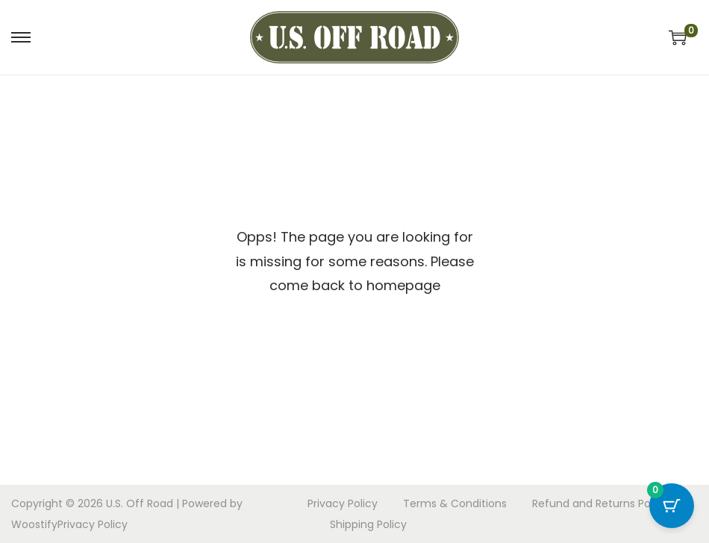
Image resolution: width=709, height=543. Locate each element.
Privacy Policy (92, 524)
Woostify (34, 524)
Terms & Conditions (455, 503)
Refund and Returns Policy (600, 503)
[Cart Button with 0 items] (671, 505)
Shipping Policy (368, 524)
